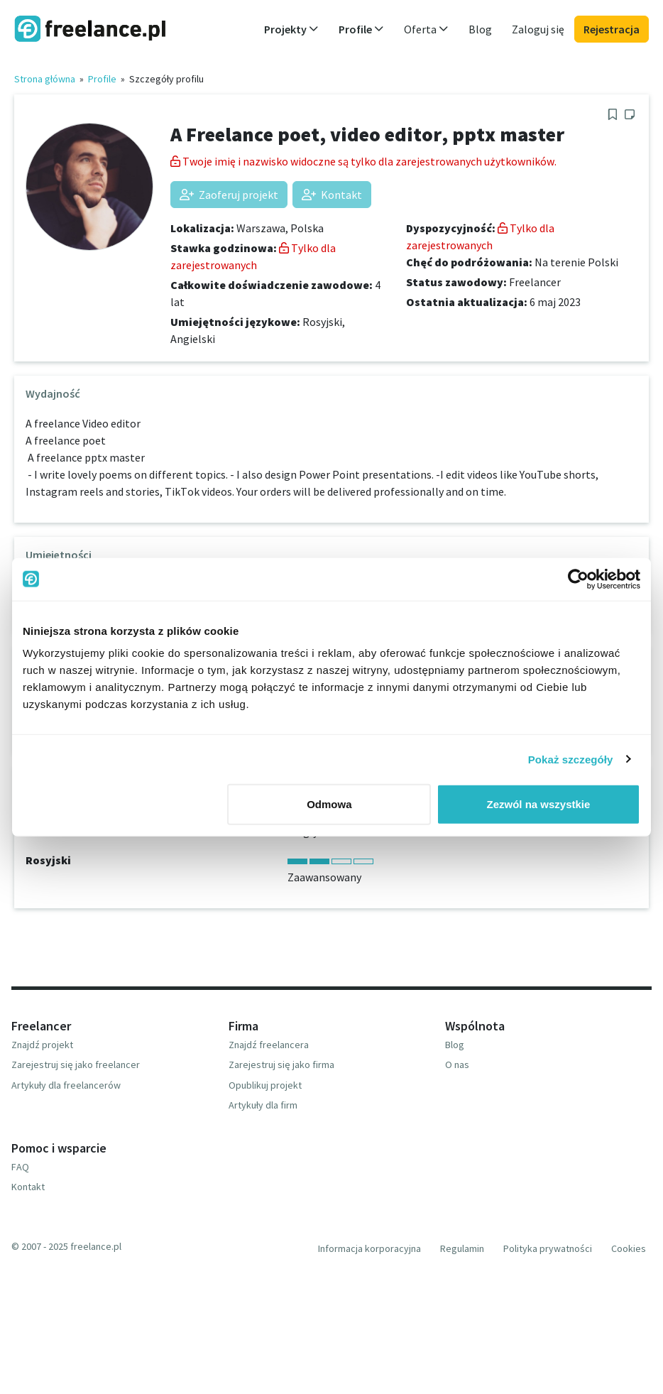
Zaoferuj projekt (229, 194)
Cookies (628, 1248)
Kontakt (332, 194)
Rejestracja (611, 29)
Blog (480, 29)
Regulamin (462, 1248)
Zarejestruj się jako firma (281, 1064)
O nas (457, 1064)
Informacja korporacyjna (369, 1248)
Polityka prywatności (547, 1248)
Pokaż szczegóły (570, 759)
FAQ (20, 1166)
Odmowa (329, 804)
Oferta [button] (426, 29)
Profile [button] (361, 29)
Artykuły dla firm (263, 1105)
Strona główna (44, 78)
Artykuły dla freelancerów (66, 1085)
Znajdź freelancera (269, 1044)
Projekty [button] (291, 29)
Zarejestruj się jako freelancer (75, 1064)
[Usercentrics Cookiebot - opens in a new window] (578, 578)
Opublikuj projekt (265, 1085)
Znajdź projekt (42, 1044)
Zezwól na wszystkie (539, 804)
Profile (102, 78)
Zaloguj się (538, 29)
